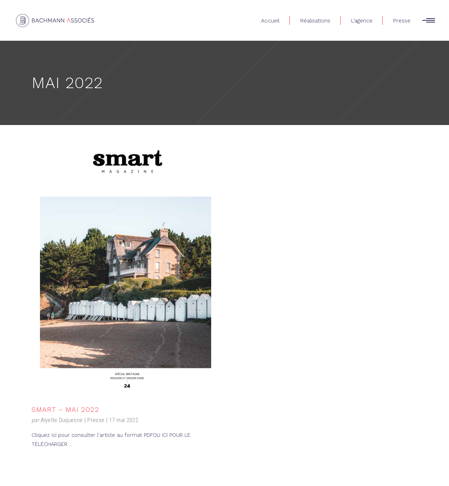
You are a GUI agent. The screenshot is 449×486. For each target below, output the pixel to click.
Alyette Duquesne (61, 420)
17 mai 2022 (123, 420)
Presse (95, 420)
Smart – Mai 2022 (65, 409)
